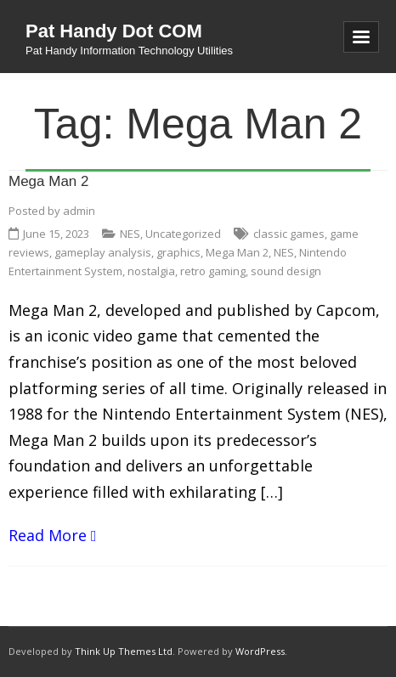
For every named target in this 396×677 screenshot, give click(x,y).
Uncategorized (183, 233)
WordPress (260, 651)
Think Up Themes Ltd (124, 651)
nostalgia (151, 271)
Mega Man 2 (48, 181)
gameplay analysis (102, 252)
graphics (178, 252)
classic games (289, 233)
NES (130, 233)
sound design (286, 271)
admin (79, 210)
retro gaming (213, 271)
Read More (47, 535)
